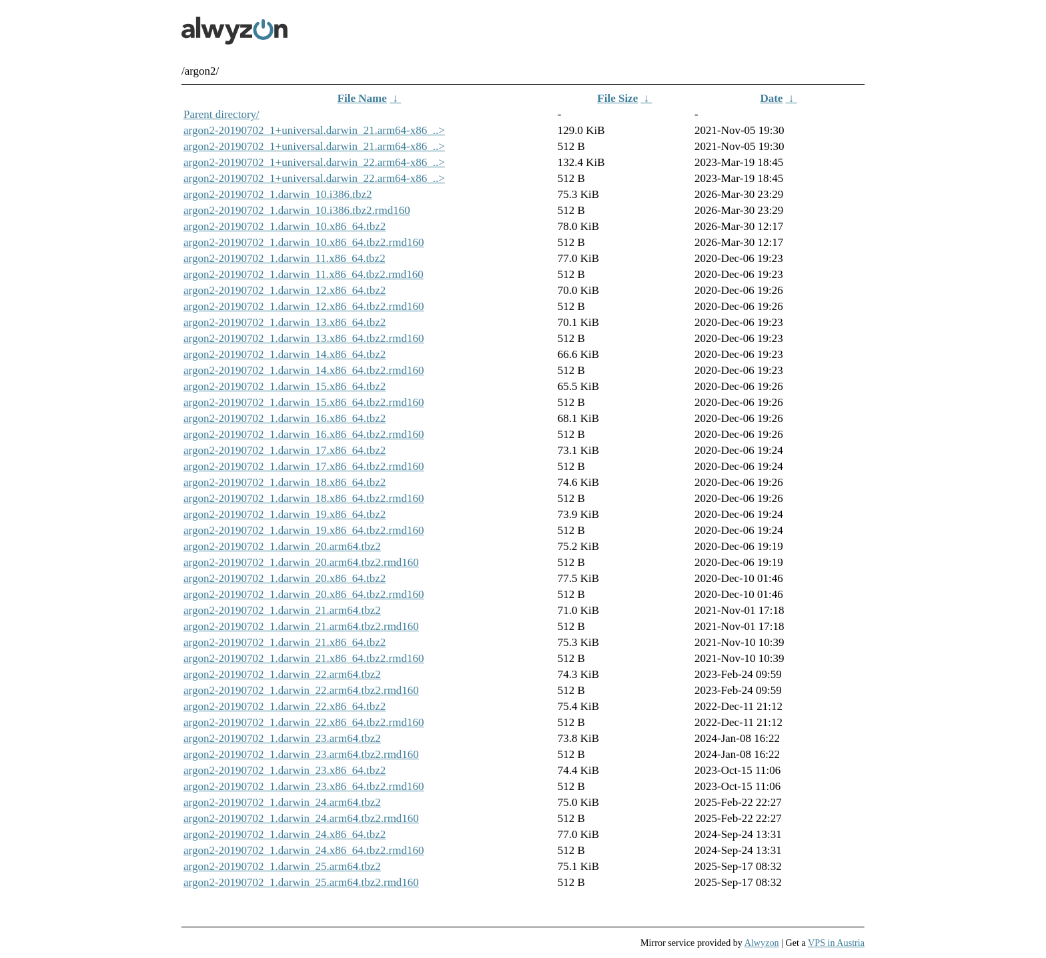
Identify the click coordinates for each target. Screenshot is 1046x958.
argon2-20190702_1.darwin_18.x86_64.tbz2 (284, 482)
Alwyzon (761, 942)
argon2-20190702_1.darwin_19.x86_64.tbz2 (284, 514)
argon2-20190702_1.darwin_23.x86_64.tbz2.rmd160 (303, 786)
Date (771, 98)
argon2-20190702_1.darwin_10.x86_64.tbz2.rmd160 (303, 242)
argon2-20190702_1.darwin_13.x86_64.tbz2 (284, 322)
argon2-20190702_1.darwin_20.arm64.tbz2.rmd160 (301, 562)
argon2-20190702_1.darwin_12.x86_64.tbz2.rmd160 (303, 306)
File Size (617, 98)
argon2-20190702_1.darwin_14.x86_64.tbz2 (284, 354)
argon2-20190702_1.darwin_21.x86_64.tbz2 (284, 642)
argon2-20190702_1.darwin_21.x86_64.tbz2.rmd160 (303, 658)
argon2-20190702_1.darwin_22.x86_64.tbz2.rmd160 (303, 722)
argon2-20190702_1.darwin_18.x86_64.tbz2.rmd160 (303, 498)
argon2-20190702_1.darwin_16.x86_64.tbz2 (284, 418)
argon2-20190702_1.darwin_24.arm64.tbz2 (282, 802)
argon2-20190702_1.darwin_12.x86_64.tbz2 (284, 290)
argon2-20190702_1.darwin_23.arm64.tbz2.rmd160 (301, 754)
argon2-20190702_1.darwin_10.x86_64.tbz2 (284, 226)
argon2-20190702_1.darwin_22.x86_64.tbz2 (284, 706)
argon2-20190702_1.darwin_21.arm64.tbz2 (282, 610)
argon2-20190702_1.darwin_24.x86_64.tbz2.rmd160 (303, 850)
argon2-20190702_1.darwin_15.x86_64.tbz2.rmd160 (303, 402)
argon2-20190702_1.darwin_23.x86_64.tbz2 (284, 770)
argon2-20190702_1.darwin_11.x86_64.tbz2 (284, 258)
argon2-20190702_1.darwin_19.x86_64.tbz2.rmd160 (303, 530)
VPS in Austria (836, 942)
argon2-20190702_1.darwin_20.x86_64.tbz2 (284, 578)
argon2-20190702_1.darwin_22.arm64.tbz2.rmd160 (301, 690)
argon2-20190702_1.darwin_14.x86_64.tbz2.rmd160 (303, 370)
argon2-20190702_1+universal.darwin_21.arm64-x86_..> (314, 130)
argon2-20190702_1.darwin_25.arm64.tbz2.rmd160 (301, 882)
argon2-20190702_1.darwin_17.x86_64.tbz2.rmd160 (303, 466)
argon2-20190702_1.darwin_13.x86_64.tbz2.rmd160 (303, 338)
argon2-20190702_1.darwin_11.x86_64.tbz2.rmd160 (303, 274)
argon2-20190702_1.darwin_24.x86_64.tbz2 (284, 834)
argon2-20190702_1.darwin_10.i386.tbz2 (277, 194)
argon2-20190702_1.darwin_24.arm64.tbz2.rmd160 (301, 818)
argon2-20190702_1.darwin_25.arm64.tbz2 (282, 866)
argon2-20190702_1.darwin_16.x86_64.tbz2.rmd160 (303, 434)
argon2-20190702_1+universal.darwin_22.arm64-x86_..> (314, 162)
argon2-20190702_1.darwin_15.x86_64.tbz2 (284, 386)
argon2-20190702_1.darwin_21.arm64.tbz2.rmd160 (301, 626)
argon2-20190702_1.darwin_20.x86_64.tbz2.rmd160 (303, 594)
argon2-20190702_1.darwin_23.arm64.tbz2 (282, 738)
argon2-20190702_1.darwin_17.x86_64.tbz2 (284, 450)
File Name (362, 98)
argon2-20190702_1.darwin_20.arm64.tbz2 (282, 546)
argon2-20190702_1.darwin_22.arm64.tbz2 (282, 674)
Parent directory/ (221, 114)
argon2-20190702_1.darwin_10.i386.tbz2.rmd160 (296, 210)
